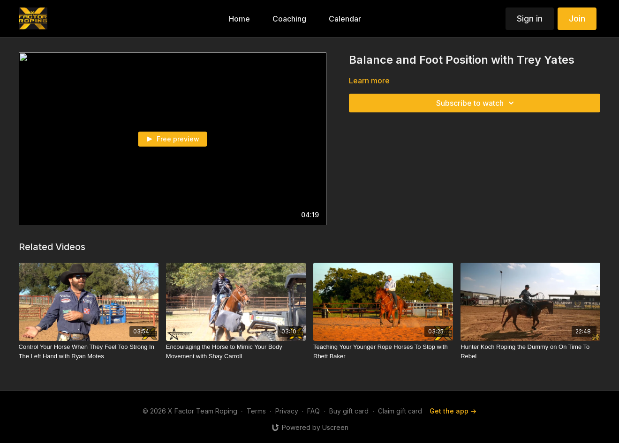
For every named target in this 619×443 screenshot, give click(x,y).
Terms (256, 411)
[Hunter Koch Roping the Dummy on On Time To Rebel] (530, 351)
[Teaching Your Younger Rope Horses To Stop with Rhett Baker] (383, 351)
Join (577, 18)
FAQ (313, 411)
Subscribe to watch (476, 103)
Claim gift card (400, 411)
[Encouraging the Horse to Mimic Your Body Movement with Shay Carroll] (236, 351)
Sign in (530, 18)
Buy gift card (349, 411)
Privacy (286, 411)
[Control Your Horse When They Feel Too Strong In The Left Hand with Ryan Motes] (89, 351)
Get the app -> (453, 411)
